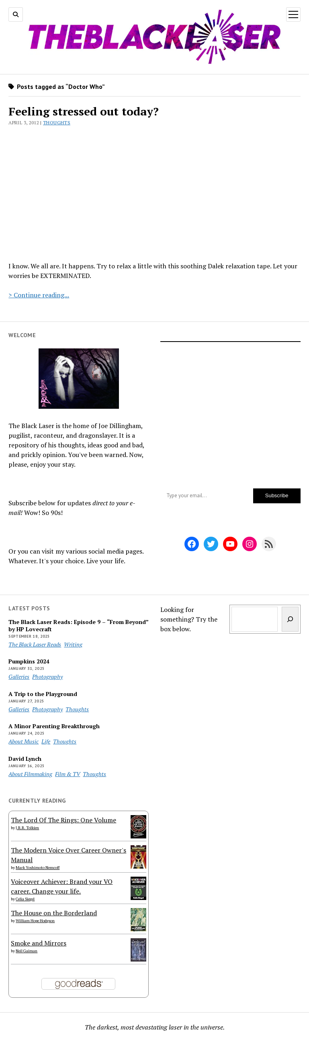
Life (45, 741)
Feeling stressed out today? (83, 111)
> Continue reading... (38, 294)
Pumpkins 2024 (28, 661)
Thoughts (56, 122)
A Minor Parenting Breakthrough (54, 726)
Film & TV (67, 774)
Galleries (18, 676)
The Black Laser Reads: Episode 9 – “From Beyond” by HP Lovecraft (78, 625)
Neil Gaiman (26, 951)
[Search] (290, 619)
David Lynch (24, 758)
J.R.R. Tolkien (27, 827)
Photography (47, 676)
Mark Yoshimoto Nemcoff (37, 867)
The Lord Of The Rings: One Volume (63, 820)
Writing (73, 644)
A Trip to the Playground (42, 694)
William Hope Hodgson (35, 920)
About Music (23, 741)
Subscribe (277, 495)
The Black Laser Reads (34, 644)
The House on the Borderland (54, 912)
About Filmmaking (30, 774)
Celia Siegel (25, 899)
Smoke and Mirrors (38, 943)
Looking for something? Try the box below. (188, 619)
